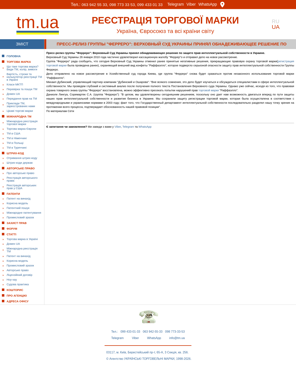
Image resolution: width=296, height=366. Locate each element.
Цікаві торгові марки (20, 110)
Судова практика (18, 284)
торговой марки (208, 90)
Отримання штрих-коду (22, 158)
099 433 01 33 (150, 4)
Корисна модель (17, 203)
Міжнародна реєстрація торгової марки (22, 122)
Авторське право (18, 270)
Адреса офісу (18, 301)
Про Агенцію (17, 295)
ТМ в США (13, 133)
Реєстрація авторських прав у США (21, 187)
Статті (11, 234)
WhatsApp (212, 4)
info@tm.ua (177, 338)
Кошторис (15, 290)
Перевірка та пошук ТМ (22, 89)
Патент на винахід (19, 198)
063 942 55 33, (90, 4)
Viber (195, 4)
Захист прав (17, 223)
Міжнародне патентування (24, 212)
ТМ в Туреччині (16, 147)
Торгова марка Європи (21, 128)
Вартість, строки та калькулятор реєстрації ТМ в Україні (24, 77)
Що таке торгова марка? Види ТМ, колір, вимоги (23, 68)
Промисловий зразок (20, 217)
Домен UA (13, 93)
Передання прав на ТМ (22, 98)
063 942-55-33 (153, 331)
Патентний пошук (18, 207)
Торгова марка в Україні (22, 239)
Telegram (178, 4)
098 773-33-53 (175, 331)
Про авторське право (20, 173)
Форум (12, 228)
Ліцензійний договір (19, 274)
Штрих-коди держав (20, 162)
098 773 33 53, (120, 4)
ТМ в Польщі (15, 142)
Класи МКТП (15, 84)
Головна (14, 56)
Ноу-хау (12, 279)
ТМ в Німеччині (17, 138)
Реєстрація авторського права (22, 179)
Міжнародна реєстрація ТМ (22, 250)
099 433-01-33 (130, 331)
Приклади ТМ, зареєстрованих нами (21, 104)
